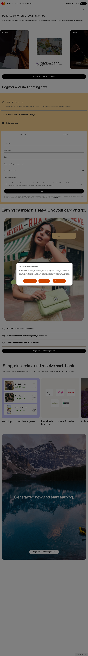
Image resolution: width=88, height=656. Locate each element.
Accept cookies (30, 281)
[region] (44, 274)
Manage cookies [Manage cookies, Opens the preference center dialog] (59, 281)
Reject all (44, 281)
